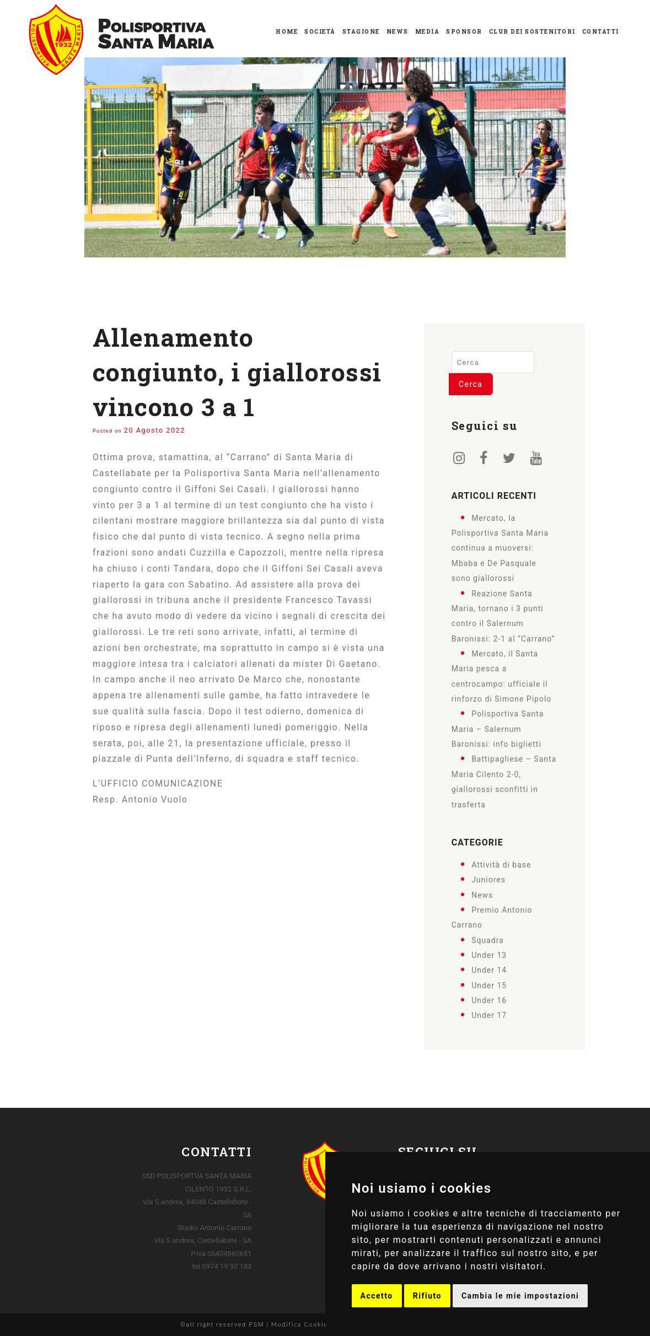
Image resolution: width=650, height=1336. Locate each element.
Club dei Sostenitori (532, 31)
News (397, 31)
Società (320, 31)
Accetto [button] (377, 1295)
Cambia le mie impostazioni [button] (520, 1295)
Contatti (600, 31)
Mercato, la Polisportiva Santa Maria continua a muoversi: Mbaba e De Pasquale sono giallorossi (500, 547)
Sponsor (464, 31)
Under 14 (489, 970)
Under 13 (489, 955)
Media (427, 31)
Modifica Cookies (301, 1324)
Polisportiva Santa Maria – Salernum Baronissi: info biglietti (498, 728)
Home (287, 31)
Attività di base (501, 864)
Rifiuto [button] (427, 1295)
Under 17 (489, 1015)
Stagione (361, 31)
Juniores (488, 879)
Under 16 (489, 1000)
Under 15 (489, 985)
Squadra (487, 939)
